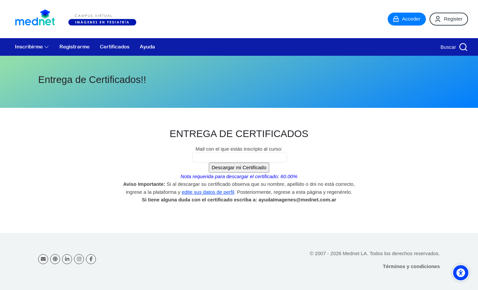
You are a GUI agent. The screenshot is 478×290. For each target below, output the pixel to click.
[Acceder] (407, 19)
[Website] (55, 259)
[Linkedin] (67, 259)
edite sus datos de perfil (208, 192)
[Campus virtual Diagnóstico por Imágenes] (83, 19)
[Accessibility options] (460, 272)
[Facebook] (91, 259)
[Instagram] (79, 259)
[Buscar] (453, 47)
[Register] (449, 19)
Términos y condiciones (411, 266)
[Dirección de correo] (43, 259)
